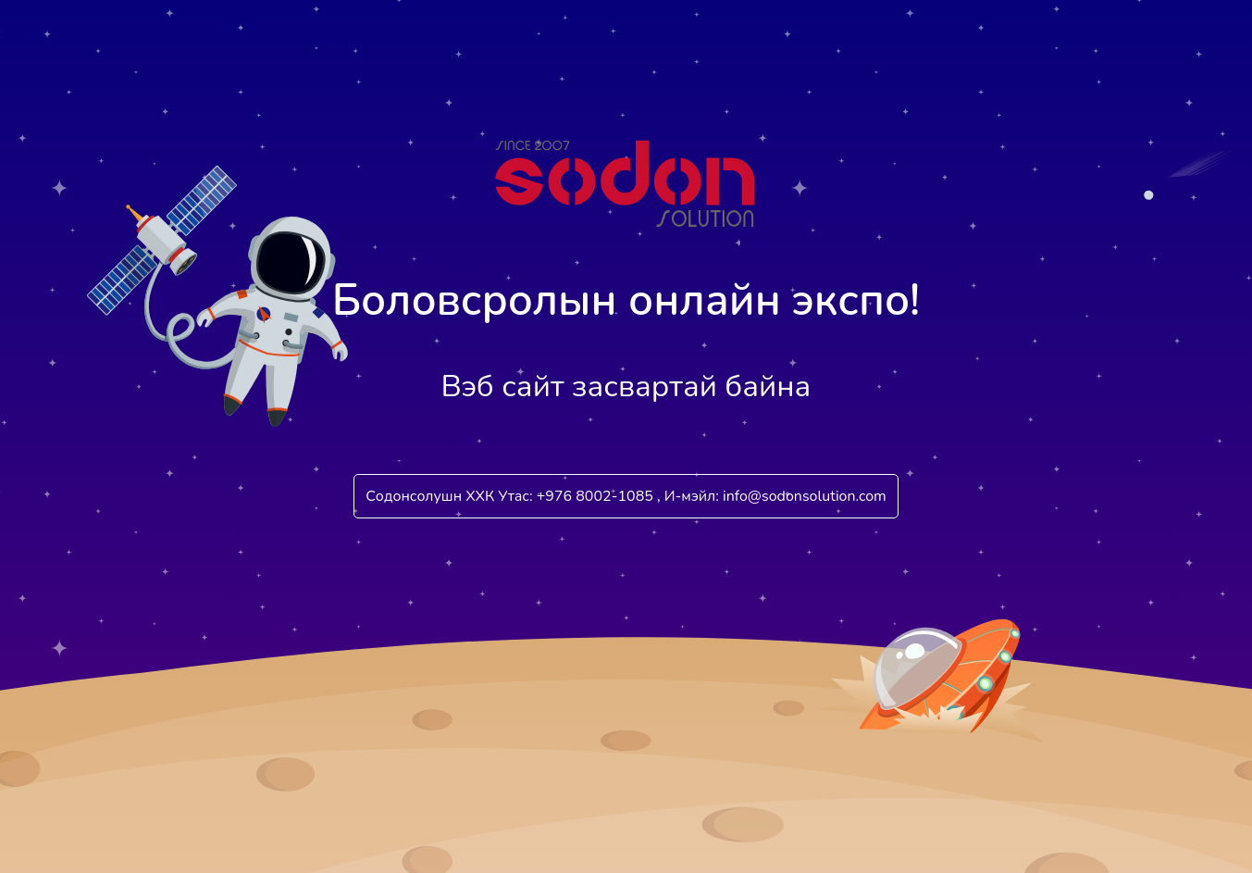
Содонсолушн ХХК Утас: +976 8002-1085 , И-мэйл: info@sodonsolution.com (626, 496)
